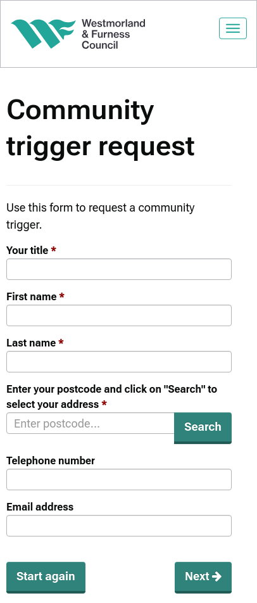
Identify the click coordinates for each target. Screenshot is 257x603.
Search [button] (203, 426)
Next (203, 576)
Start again (45, 576)
